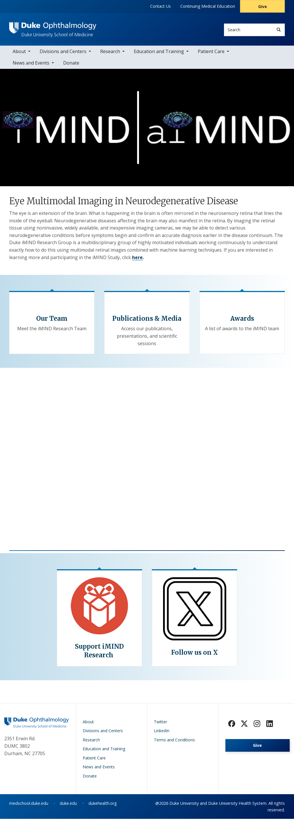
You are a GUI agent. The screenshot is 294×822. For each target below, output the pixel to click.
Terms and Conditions (174, 743)
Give (262, 6)
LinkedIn (161, 734)
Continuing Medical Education (207, 6)
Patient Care (211, 54)
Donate (71, 66)
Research (110, 54)
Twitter (160, 725)
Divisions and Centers (63, 54)
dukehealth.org (102, 806)
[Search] (278, 30)
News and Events (31, 66)
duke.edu (68, 806)
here (137, 260)
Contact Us (160, 6)
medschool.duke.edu (28, 806)
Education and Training (159, 54)
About (19, 54)
